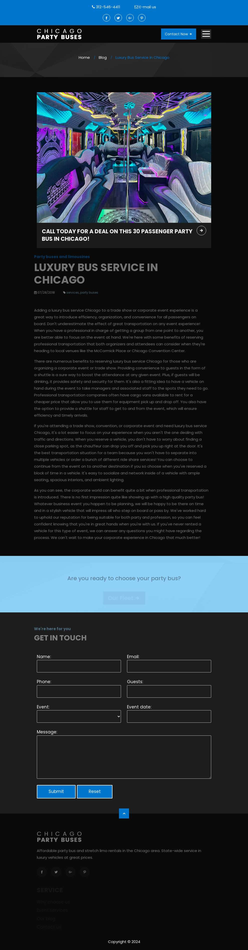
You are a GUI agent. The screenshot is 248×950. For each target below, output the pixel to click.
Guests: (135, 682)
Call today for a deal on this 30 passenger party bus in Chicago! (117, 236)
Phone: (44, 682)
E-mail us (147, 7)
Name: (44, 657)
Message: (47, 732)
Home (84, 57)
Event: (43, 707)
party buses (87, 293)
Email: (133, 657)
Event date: (139, 707)
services (70, 293)
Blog (103, 57)
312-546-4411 (108, 7)
